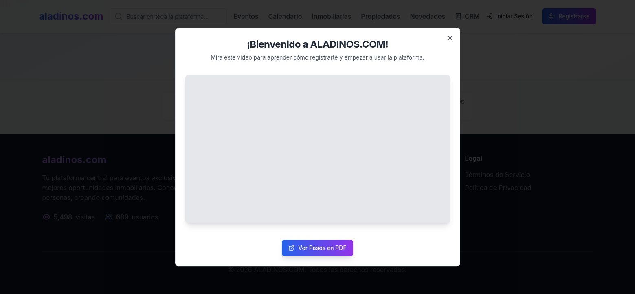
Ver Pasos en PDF (317, 247)
